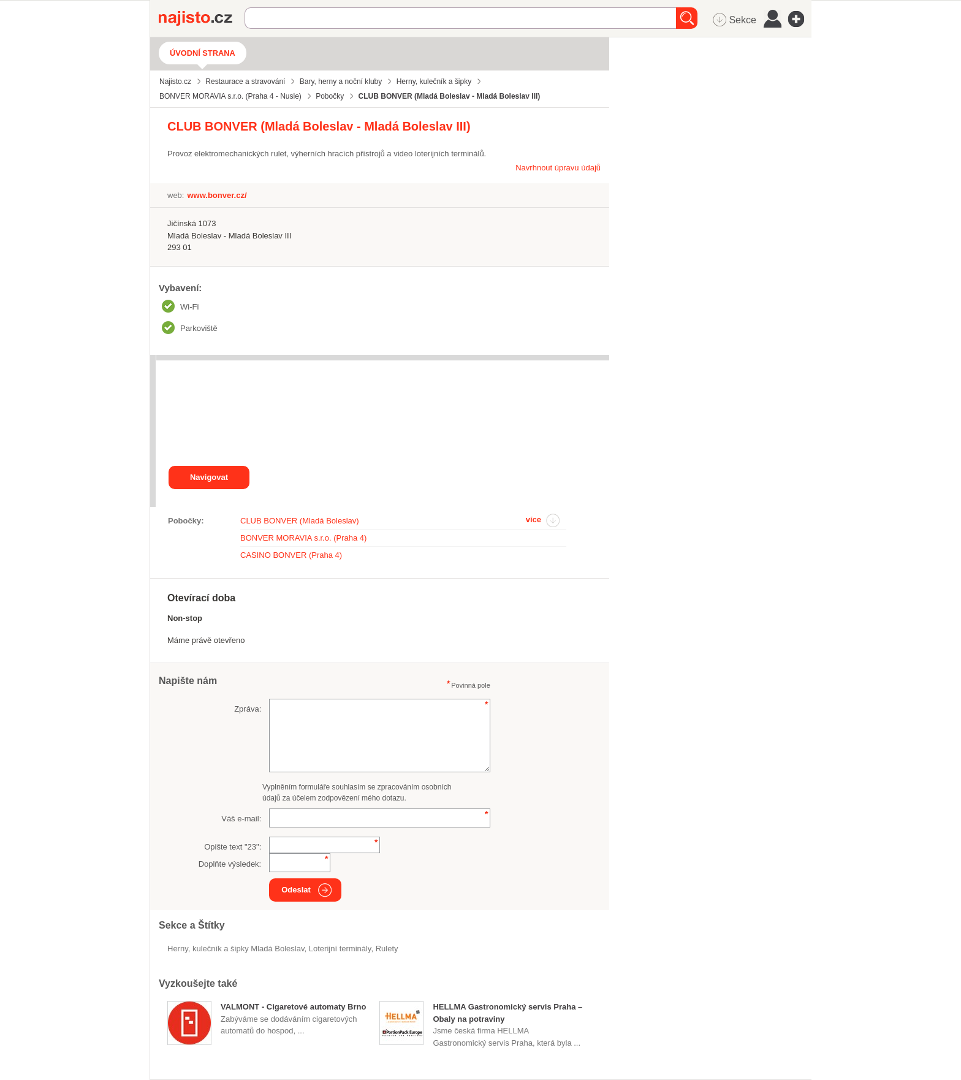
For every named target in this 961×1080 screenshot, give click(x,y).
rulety (387, 948)
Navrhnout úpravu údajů (558, 167)
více (533, 519)
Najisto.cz (202, 18)
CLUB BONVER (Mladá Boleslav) (299, 520)
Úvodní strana (202, 53)
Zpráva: (247, 708)
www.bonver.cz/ (216, 195)
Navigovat (209, 477)
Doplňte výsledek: (230, 864)
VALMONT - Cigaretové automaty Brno (293, 1006)
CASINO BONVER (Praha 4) (291, 555)
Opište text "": (232, 846)
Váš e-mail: (241, 818)
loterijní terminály (340, 948)
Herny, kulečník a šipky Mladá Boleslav (236, 948)
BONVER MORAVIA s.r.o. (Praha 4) (303, 537)
